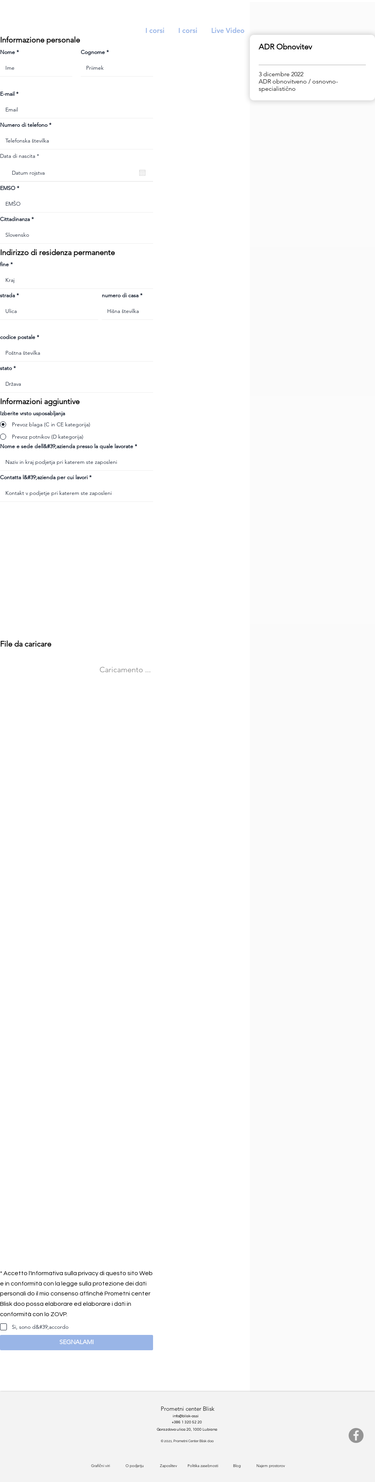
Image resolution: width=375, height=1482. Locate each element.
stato (6, 368)
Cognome (93, 52)
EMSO (7, 188)
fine (4, 264)
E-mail (7, 94)
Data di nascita (21, 156)
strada (7, 295)
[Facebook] (356, 1435)
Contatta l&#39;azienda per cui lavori (44, 477)
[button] (76, 1342)
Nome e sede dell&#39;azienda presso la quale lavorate (66, 446)
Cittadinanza (15, 219)
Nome (7, 52)
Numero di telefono (23, 125)
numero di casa (120, 295)
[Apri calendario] (142, 173)
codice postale (17, 337)
